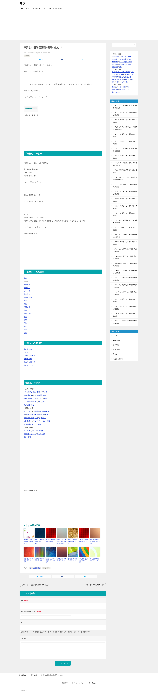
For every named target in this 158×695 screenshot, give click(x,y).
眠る (25, 402)
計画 (31, 414)
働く (40, 402)
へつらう (34, 424)
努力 (25, 424)
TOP (24, 675)
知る (44, 395)
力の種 (115, 335)
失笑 (25, 329)
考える (45, 392)
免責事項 (65, 683)
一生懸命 (36, 411)
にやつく (27, 291)
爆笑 (25, 301)
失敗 (42, 414)
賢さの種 (26, 55)
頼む (30, 421)
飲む (36, 402)
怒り (30, 431)
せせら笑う (28, 313)
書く (40, 392)
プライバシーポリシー (78, 683)
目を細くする (28, 365)
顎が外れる (28, 349)
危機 (27, 414)
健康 (38, 395)
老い (31, 392)
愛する (26, 431)
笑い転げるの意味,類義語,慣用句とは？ (95, 541)
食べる (33, 398)
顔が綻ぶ (27, 352)
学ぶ (25, 405)
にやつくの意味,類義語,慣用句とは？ (83, 541)
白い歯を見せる (29, 355)
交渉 (38, 414)
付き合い (40, 398)
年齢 (29, 402)
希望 (25, 434)
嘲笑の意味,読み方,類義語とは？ (72, 559)
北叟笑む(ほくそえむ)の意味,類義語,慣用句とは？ (61, 541)
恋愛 (32, 405)
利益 (40, 424)
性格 (25, 398)
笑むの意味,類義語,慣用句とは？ (50, 540)
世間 (29, 398)
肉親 (45, 398)
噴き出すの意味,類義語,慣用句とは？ (72, 541)
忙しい (29, 411)
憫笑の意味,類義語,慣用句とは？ (94, 559)
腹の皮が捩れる (29, 362)
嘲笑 (25, 317)
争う (25, 411)
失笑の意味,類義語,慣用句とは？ (61, 559)
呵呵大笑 (27, 307)
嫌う (29, 434)
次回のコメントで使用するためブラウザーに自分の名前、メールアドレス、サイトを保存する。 (56, 632)
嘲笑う (26, 310)
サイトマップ (25, 8)
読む (29, 405)
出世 (46, 414)
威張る (42, 411)
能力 (32, 402)
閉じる (35, 108)
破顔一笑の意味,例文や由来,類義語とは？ (28, 541)
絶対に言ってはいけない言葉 (53, 8)
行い (47, 411)
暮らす (29, 395)
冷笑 (25, 323)
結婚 (34, 395)
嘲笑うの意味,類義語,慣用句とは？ (28, 559)
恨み (38, 431)
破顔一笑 (27, 284)
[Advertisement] (79, 26)
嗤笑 (25, 320)
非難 (29, 424)
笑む (25, 278)
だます (35, 421)
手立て (47, 421)
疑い (34, 431)
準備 (25, 418)
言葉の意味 (36, 8)
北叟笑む (27, 288)
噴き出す (27, 294)
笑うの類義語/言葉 (35, 568)
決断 (35, 414)
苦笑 (25, 333)
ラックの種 (116, 349)
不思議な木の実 (118, 359)
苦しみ (33, 434)
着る (25, 395)
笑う (31, 437)
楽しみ (39, 434)
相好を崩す (28, 359)
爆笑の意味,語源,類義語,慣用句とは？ (39, 541)
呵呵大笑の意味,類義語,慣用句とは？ (50, 559)
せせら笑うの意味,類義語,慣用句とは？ (83, 559)
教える (35, 392)
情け (25, 437)
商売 (29, 418)
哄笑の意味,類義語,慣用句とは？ (39, 559)
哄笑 (25, 304)
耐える (43, 418)
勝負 (32, 418)
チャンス (41, 421)
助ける (26, 421)
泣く (43, 434)
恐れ (42, 431)
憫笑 (25, 326)
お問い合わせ (92, 683)
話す (44, 402)
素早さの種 (116, 340)
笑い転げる (28, 297)
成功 (36, 418)
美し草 (115, 354)
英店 (23, 3)
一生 (25, 392)
